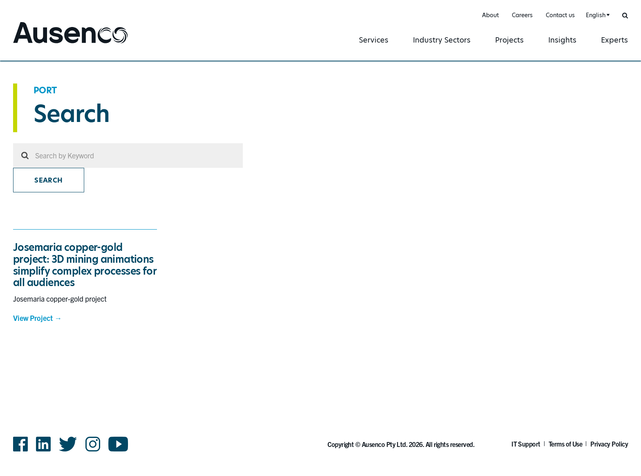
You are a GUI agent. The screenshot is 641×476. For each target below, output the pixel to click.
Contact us (560, 15)
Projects (509, 40)
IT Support (525, 444)
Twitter (68, 444)
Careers (522, 15)
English (595, 15)
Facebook (20, 444)
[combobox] (597, 15)
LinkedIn (43, 444)
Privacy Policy (609, 444)
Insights (562, 40)
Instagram (92, 444)
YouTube (118, 444)
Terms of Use (566, 444)
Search (48, 180)
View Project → (37, 318)
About (490, 15)
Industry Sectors (442, 40)
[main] (320, 216)
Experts (614, 40)
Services (373, 40)
